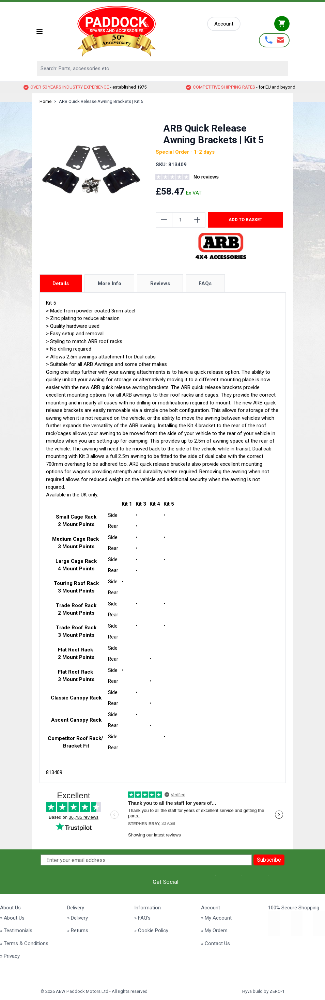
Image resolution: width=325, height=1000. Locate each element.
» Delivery (77, 918)
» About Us (12, 918)
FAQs (205, 283)
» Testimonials (16, 930)
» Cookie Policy (151, 930)
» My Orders (214, 930)
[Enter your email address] (146, 860)
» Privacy (10, 956)
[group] (197, 178)
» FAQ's (142, 918)
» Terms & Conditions (24, 943)
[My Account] (224, 24)
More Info (109, 283)
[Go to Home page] (125, 31)
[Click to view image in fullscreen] (91, 169)
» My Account (216, 918)
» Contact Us (215, 943)
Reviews (160, 283)
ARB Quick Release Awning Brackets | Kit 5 (101, 101)
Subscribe (269, 860)
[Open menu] (39, 31)
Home (45, 101)
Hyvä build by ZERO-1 (263, 991)
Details (60, 283)
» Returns (77, 930)
